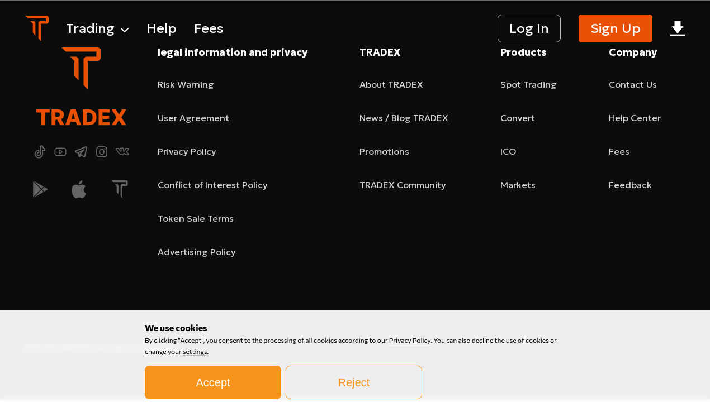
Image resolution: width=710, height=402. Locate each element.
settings (195, 392)
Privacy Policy (409, 381)
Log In (529, 28)
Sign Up (615, 28)
